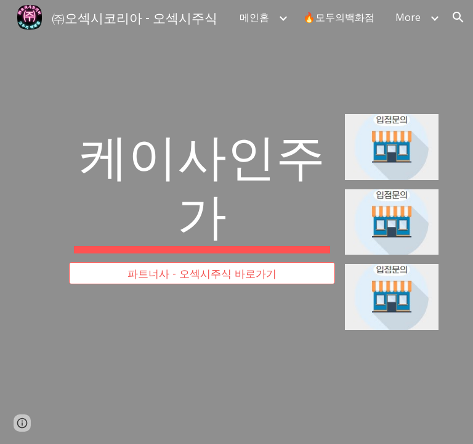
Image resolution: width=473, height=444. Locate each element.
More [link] (408, 17)
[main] (201, 188)
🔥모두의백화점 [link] (338, 17)
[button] (458, 17)
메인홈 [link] (254, 17)
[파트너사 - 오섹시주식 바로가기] (202, 273)
